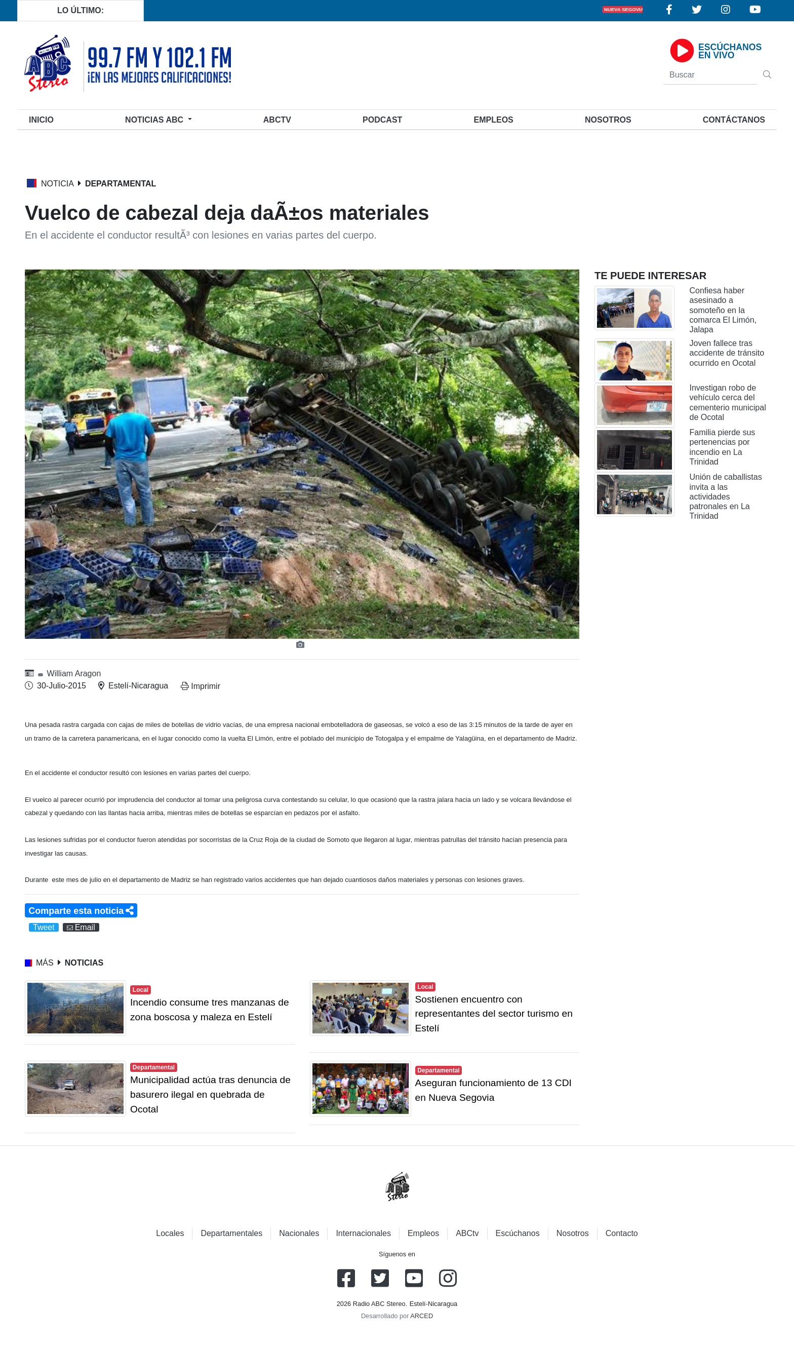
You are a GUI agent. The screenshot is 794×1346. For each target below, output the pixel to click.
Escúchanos (518, 1233)
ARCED (421, 1316)
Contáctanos (734, 120)
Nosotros (608, 120)
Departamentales (231, 1233)
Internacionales (363, 1233)
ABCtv (277, 120)
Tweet (44, 927)
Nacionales (299, 1233)
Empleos (423, 1233)
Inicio (43, 118)
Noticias (155, 120)
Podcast (382, 120)
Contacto (622, 1233)
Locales (170, 1233)
